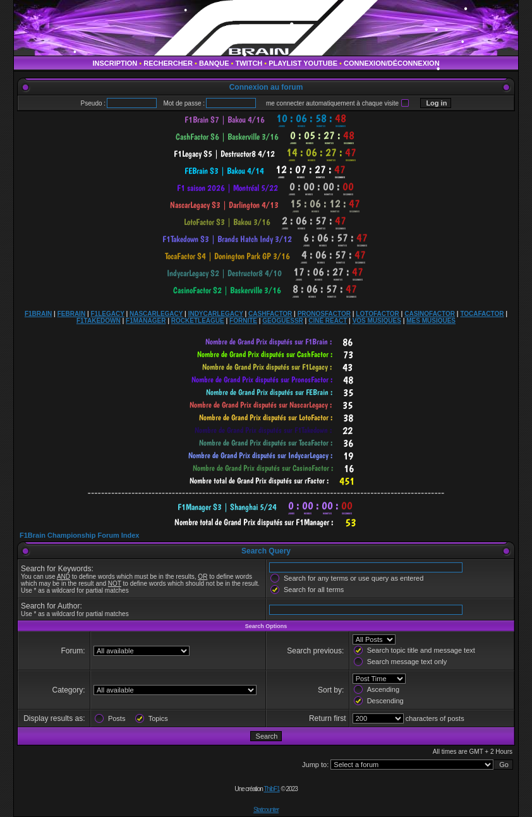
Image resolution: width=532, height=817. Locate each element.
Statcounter (266, 809)
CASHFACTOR (270, 313)
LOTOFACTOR (377, 313)
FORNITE (243, 320)
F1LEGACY (107, 313)
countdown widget (266, 119)
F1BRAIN (38, 313)
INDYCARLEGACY (215, 313)
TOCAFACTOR (482, 313)
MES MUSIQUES (431, 320)
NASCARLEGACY (156, 313)
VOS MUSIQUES (377, 320)
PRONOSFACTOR (324, 313)
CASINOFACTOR (429, 313)
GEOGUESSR (282, 320)
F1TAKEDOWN (98, 320)
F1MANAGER (146, 320)
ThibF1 (272, 788)
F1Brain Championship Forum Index (79, 535)
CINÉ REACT (327, 320)
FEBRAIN (71, 313)
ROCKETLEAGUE (197, 320)
